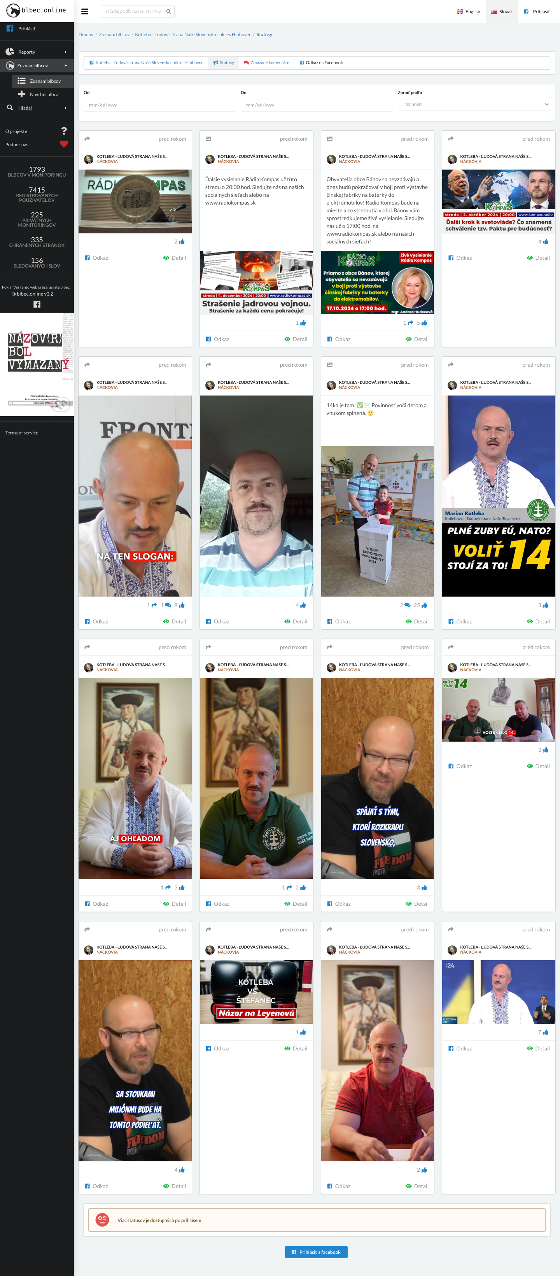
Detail (174, 257)
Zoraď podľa (410, 92)
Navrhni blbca (37, 94)
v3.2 (36, 291)
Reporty (37, 52)
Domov (86, 34)
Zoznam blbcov (36, 66)
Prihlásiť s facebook (315, 1252)
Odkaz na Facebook (321, 62)
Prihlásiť (536, 11)
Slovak (502, 11)
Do (244, 92)
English (468, 11)
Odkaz (96, 257)
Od (86, 92)
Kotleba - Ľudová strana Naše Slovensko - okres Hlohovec (193, 34)
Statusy (264, 34)
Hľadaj (37, 108)
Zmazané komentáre (266, 62)
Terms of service (21, 433)
